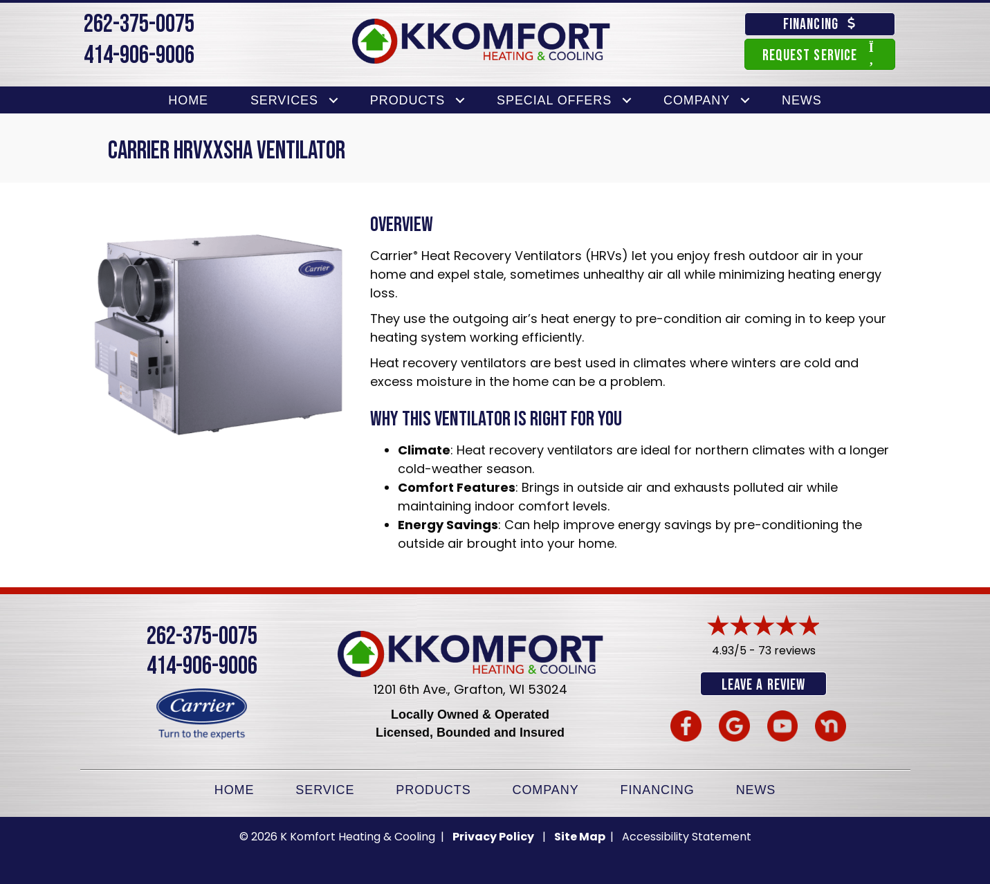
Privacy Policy (493, 836)
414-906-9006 (139, 56)
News (802, 100)
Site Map (580, 836)
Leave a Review (763, 685)
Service (324, 789)
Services (284, 100)
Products (407, 100)
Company (696, 100)
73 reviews (787, 651)
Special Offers (554, 100)
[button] (333, 100)
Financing (658, 789)
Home (188, 100)
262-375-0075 (139, 24)
